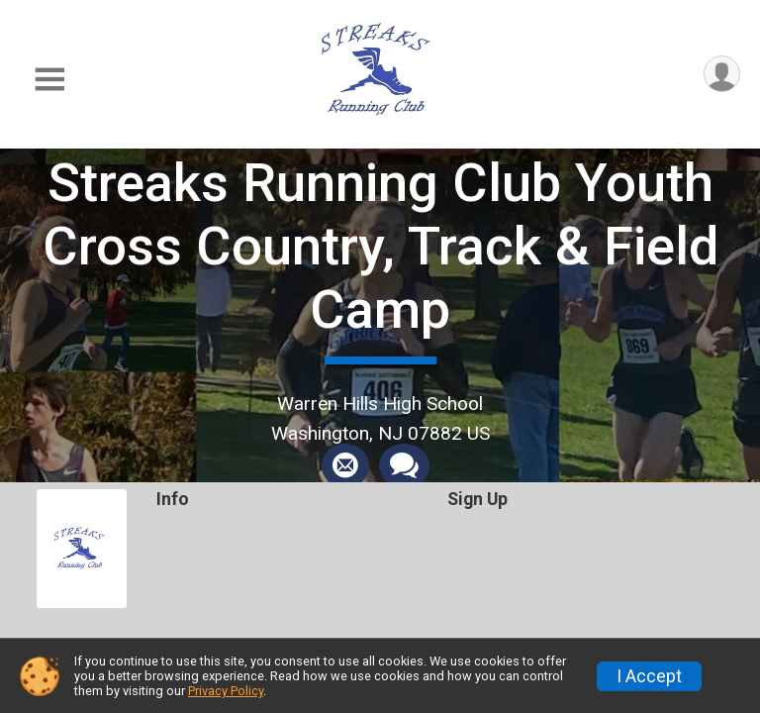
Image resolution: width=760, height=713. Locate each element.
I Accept (649, 676)
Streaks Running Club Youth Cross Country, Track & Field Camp (380, 246)
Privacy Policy (225, 690)
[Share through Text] (404, 466)
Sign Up (477, 499)
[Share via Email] (345, 466)
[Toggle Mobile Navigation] (49, 79)
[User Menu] (722, 73)
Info (172, 499)
